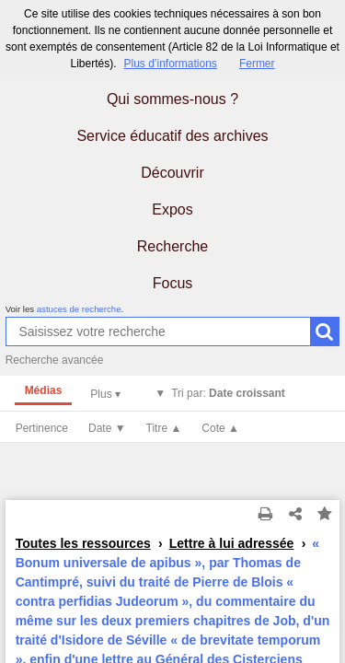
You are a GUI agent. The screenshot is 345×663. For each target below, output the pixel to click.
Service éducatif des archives (172, 136)
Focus (173, 283)
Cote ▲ (220, 428)
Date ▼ (107, 428)
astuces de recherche (79, 309)
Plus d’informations (169, 63)
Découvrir (172, 172)
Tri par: (228, 393)
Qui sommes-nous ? (172, 99)
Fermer (257, 63)
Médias (44, 390)
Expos (172, 209)
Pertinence (42, 428)
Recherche (172, 246)
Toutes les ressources (83, 543)
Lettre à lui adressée (231, 543)
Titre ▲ (164, 428)
